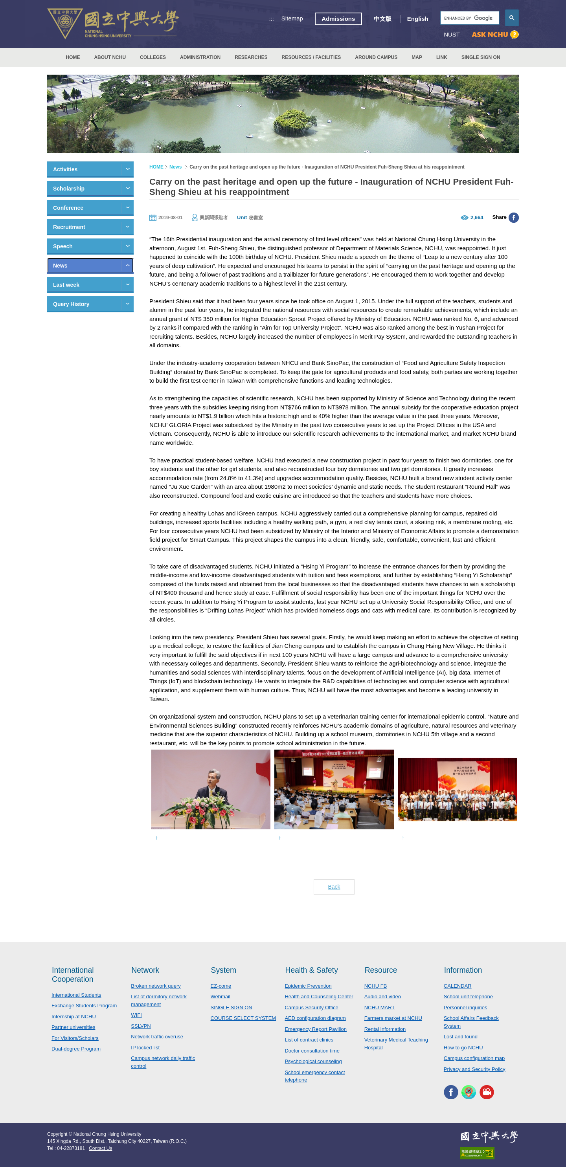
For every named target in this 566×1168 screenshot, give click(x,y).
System (224, 970)
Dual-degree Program (76, 1049)
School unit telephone (468, 997)
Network (145, 970)
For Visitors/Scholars (75, 1039)
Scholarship (69, 188)
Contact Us (100, 1149)
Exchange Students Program (84, 1006)
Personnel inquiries (465, 1008)
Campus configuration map (474, 1059)
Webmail (220, 997)
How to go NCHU (463, 1048)
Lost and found (461, 1037)
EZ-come (221, 987)
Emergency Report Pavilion (316, 1030)
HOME (73, 57)
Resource (382, 970)
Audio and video (382, 997)
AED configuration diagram (315, 1019)
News (60, 265)
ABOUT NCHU (110, 57)
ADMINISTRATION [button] (200, 57)
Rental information (385, 1030)
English (417, 18)
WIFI (136, 1016)
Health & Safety (312, 970)
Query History (71, 304)
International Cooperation (73, 974)
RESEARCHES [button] (251, 57)
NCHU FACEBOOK (451, 1092)
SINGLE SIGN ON (480, 57)
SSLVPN (141, 1027)
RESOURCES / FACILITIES (311, 57)
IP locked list (145, 1048)
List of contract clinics (309, 1040)
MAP (417, 57)
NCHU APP (468, 1092)
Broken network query (155, 987)
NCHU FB (375, 987)
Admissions (338, 18)
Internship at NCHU (73, 1017)
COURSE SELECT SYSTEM (243, 1019)
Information (463, 970)
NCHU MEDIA (487, 1092)
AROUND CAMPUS (376, 57)
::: (271, 18)
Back (334, 887)
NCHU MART (379, 1008)
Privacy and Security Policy (474, 1070)
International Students (76, 996)
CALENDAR (458, 987)
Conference (68, 208)
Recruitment (69, 227)
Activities (65, 169)
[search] (469, 18)
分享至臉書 (514, 218)
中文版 (382, 18)
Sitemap (292, 18)
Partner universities (73, 1028)
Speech (63, 246)
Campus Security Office (311, 1008)
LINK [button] (441, 57)
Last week (66, 285)
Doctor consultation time (312, 1051)
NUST (452, 34)
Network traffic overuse (157, 1037)
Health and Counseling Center (319, 997)
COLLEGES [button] (153, 57)
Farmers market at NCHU (393, 1019)
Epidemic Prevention (308, 987)
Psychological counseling (313, 1062)
